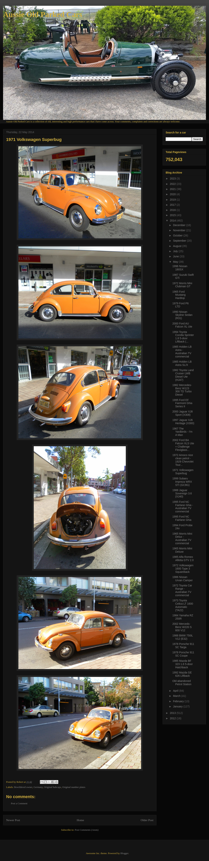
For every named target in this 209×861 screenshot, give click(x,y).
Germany (38, 787)
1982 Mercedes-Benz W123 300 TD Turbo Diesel (182, 390)
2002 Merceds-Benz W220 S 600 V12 (182, 627)
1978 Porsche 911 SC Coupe (183, 654)
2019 (173, 199)
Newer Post (13, 820)
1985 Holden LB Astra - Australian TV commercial (182, 351)
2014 (173, 220)
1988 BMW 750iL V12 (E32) (182, 637)
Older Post (147, 820)
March (177, 695)
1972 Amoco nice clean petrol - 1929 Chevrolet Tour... (182, 460)
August (177, 246)
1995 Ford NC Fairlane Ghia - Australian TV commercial (182, 506)
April (176, 690)
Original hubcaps (52, 787)
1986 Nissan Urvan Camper (182, 578)
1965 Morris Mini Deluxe (182, 550)
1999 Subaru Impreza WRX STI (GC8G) (182, 481)
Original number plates (73, 787)
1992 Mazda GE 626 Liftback (182, 674)
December (179, 225)
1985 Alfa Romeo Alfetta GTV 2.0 (183, 558)
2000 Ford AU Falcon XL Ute (182, 325)
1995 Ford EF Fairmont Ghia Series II (182, 403)
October (178, 235)
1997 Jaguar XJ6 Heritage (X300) (183, 421)
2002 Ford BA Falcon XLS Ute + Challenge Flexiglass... (183, 445)
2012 (173, 718)
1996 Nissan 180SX (179, 268)
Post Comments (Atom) (87, 829)
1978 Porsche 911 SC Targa (183, 645)
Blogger (124, 853)
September (180, 240)
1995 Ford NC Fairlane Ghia (181, 518)
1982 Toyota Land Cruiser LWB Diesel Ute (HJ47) (183, 375)
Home (80, 820)
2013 (173, 712)
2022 (173, 183)
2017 (173, 204)
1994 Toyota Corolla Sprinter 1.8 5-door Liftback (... (183, 336)
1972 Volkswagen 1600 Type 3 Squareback (182, 568)
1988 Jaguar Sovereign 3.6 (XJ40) (182, 493)
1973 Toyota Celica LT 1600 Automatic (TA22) (182, 605)
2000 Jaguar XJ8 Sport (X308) (182, 413)
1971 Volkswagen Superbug (182, 471)
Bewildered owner (23, 787)
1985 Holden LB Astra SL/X (182, 363)
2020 (173, 194)
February (178, 701)
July (176, 251)
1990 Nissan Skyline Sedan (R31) (182, 315)
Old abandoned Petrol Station (181, 682)
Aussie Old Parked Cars (42, 14)
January (178, 706)
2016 (173, 210)
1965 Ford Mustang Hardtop (179, 295)
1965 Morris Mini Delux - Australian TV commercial (182, 538)
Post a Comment (19, 803)
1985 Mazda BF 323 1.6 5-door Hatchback (182, 664)
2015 (173, 215)
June (176, 256)
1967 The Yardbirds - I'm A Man (182, 432)
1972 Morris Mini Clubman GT (182, 285)
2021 (173, 189)
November (179, 230)
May (176, 261)
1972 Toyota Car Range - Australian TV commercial (182, 590)
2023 (173, 178)
